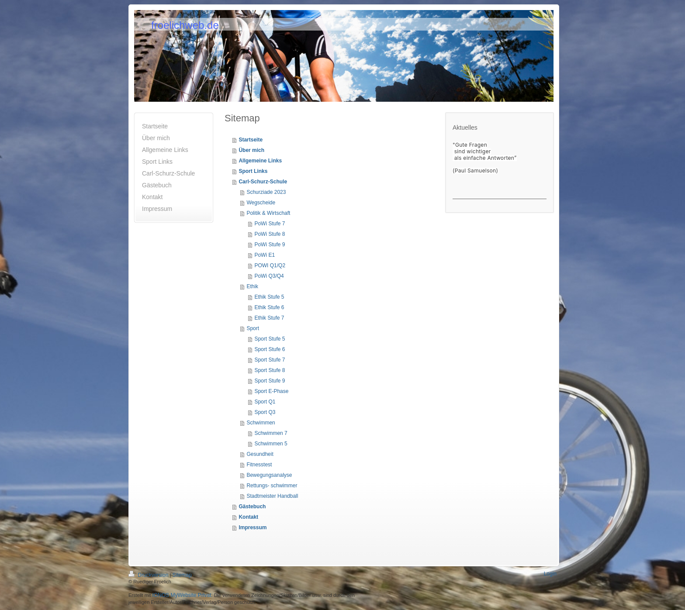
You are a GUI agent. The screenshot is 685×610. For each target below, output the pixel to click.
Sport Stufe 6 (269, 349)
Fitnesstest (259, 465)
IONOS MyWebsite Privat (181, 595)
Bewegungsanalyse (269, 475)
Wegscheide (260, 203)
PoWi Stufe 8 (269, 234)
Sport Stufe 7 (269, 360)
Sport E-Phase (271, 391)
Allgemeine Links (260, 161)
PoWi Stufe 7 (269, 224)
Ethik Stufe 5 (269, 297)
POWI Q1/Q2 (269, 265)
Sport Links (253, 171)
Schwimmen (260, 423)
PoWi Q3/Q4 (269, 276)
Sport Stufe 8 (269, 370)
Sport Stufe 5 (269, 339)
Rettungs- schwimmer (271, 485)
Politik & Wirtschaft (268, 213)
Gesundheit (259, 454)
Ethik (252, 286)
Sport (252, 328)
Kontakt (248, 517)
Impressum (252, 527)
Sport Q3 (264, 412)
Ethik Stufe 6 (269, 307)
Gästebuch (252, 506)
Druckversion (149, 575)
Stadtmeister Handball (272, 496)
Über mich (251, 150)
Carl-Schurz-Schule (263, 182)
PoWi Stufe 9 (269, 244)
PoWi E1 (264, 255)
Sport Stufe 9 (269, 381)
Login (550, 574)
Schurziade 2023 (266, 192)
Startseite (251, 140)
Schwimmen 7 (270, 433)
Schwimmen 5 (270, 444)
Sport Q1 (264, 402)
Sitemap (182, 575)
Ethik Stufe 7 (269, 318)
